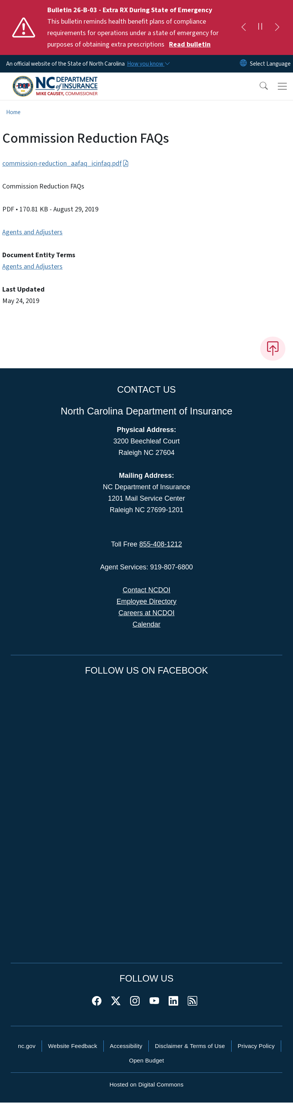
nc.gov (26, 1046)
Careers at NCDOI (146, 613)
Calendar (146, 624)
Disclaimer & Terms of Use (190, 1046)
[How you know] (148, 63)
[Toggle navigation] (282, 86)
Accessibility (126, 1046)
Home (13, 112)
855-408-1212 (160, 544)
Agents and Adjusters (32, 232)
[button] (259, 86)
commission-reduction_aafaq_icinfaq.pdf (65, 163)
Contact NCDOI (146, 590)
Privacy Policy (256, 1046)
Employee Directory (146, 601)
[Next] (277, 27)
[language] (270, 63)
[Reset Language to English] (243, 63)
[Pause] (260, 27)
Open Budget (146, 1060)
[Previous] (243, 27)
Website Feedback (72, 1046)
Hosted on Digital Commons (146, 1084)
